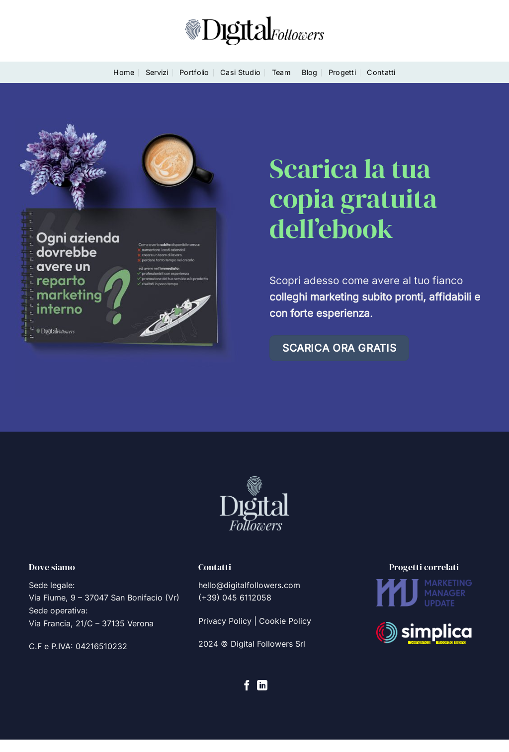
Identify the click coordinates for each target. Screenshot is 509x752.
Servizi (157, 72)
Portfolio (194, 72)
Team (281, 72)
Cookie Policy (285, 621)
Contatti (381, 72)
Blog (309, 72)
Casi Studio (240, 72)
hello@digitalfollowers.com (249, 585)
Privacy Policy (225, 621)
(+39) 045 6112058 (234, 597)
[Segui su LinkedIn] (262, 686)
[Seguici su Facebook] (247, 686)
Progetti (342, 72)
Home (123, 72)
